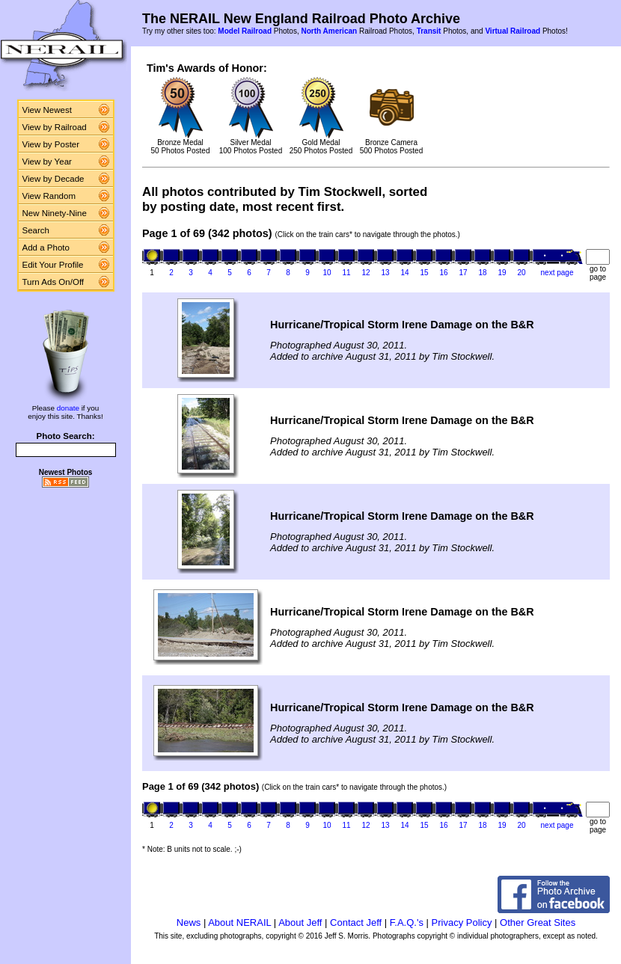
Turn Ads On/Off (53, 281)
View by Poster (51, 144)
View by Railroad (54, 127)
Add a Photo (46, 247)
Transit (429, 31)
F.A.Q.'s (406, 922)
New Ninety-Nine (54, 213)
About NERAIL (239, 922)
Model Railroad (245, 31)
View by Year (47, 161)
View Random (49, 195)
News (189, 922)
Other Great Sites (537, 922)
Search (36, 230)
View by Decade (53, 178)
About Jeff (300, 922)
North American (329, 31)
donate (68, 408)
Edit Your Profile (53, 264)
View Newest (47, 109)
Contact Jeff (356, 922)
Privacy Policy (462, 922)
